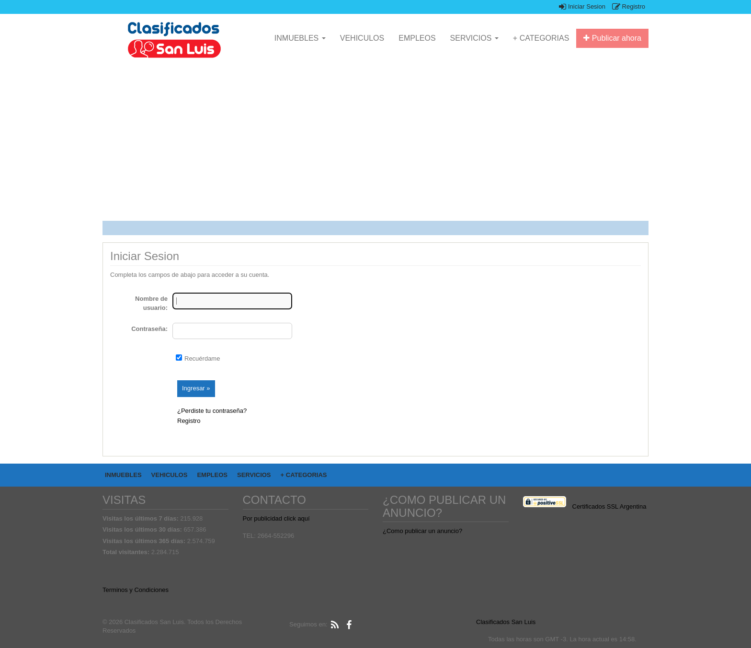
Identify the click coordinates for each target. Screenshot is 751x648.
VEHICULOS (362, 38)
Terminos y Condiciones (135, 589)
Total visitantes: (126, 552)
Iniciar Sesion (582, 6)
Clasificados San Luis (505, 621)
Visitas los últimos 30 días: (143, 529)
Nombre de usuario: (151, 303)
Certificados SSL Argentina (609, 506)
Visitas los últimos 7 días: (141, 518)
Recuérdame (202, 358)
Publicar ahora (612, 38)
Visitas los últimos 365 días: (144, 541)
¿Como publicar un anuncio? (422, 530)
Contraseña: (149, 328)
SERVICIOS (474, 38)
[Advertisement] (389, 142)
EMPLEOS (416, 38)
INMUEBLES (300, 38)
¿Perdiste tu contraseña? (212, 410)
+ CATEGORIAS (541, 38)
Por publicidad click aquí (276, 518)
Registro (628, 6)
